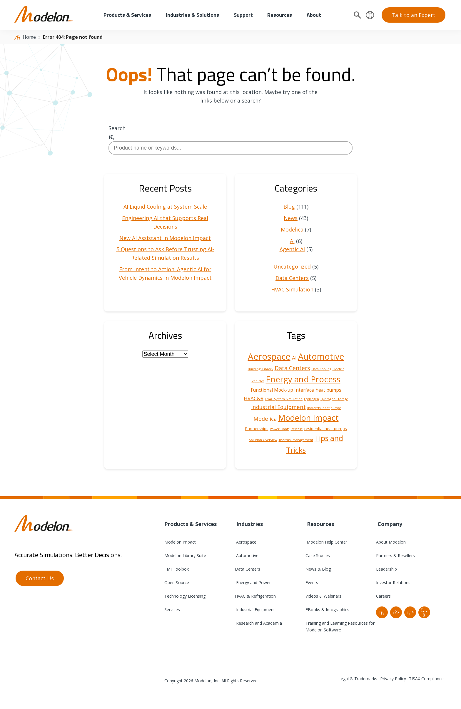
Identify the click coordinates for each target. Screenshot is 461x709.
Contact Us (40, 578)
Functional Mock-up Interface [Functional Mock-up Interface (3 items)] (282, 390)
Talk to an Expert (413, 15)
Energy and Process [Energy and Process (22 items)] (303, 379)
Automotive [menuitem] (246, 555)
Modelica (292, 229)
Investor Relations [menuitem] (393, 582)
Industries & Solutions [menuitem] (192, 15)
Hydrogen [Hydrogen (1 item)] (311, 399)
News (291, 218)
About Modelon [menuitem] (391, 542)
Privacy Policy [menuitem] (393, 678)
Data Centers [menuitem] (247, 569)
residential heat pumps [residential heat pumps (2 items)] (325, 428)
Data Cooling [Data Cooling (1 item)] (321, 369)
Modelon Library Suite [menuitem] (185, 555)
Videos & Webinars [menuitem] (323, 596)
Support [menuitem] (243, 15)
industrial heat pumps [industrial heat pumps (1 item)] (324, 408)
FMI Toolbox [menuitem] (176, 569)
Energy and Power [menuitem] (253, 582)
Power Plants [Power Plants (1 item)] (279, 429)
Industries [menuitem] (249, 523)
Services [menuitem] (172, 609)
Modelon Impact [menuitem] (180, 542)
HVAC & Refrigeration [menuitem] (255, 596)
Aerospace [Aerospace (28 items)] (269, 356)
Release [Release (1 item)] (297, 429)
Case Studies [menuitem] (317, 555)
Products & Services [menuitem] (127, 15)
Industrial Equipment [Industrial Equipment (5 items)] (278, 406)
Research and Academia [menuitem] (258, 623)
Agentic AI (292, 249)
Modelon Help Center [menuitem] (326, 542)
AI (292, 240)
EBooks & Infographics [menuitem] (327, 609)
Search (117, 128)
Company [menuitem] (389, 523)
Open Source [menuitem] (176, 582)
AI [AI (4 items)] (294, 357)
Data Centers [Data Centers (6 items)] (292, 368)
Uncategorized (292, 266)
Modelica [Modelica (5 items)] (265, 418)
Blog (289, 206)
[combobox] (230, 148)
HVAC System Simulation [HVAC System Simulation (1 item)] (284, 399)
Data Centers (292, 277)
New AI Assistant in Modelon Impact (165, 238)
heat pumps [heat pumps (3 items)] (328, 390)
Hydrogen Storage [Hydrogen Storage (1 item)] (334, 399)
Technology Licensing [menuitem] (185, 596)
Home (29, 37)
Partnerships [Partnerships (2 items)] (256, 428)
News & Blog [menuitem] (318, 569)
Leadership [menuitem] (386, 569)
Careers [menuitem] (383, 596)
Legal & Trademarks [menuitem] (357, 678)
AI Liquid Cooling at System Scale (165, 206)
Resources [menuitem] (279, 15)
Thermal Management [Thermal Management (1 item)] (296, 440)
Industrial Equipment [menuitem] (255, 609)
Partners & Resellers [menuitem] (395, 555)
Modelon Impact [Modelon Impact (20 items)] (308, 417)
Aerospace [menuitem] (245, 542)
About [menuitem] (314, 15)
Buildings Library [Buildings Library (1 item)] (260, 369)
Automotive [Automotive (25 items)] (321, 356)
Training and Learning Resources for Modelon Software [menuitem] (340, 626)
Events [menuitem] (311, 582)
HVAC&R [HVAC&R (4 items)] (253, 398)
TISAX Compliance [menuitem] (426, 678)
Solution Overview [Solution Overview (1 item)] (263, 440)
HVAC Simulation (292, 289)
